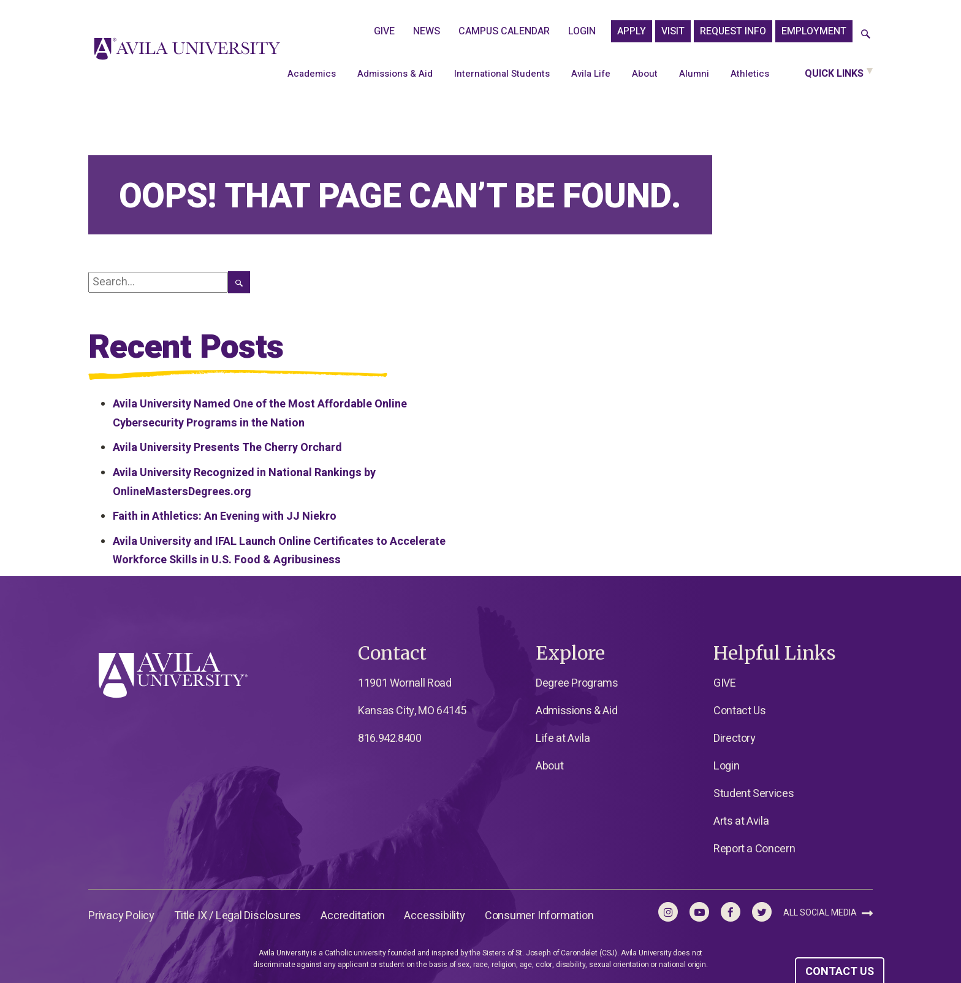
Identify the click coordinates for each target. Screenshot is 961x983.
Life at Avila (563, 738)
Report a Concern (754, 849)
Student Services (753, 793)
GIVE (384, 31)
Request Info (733, 31)
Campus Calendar (504, 31)
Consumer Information (539, 916)
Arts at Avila (741, 821)
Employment (813, 31)
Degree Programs (577, 683)
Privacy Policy (121, 916)
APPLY (631, 31)
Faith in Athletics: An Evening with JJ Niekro (224, 516)
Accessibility (434, 916)
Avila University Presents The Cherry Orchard (227, 447)
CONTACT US (839, 971)
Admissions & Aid (395, 73)
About (645, 73)
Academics (311, 73)
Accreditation (352, 916)
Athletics (750, 73)
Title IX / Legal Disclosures (237, 916)
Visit (673, 31)
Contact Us (739, 711)
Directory (734, 738)
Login (582, 31)
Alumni (694, 73)
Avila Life (590, 73)
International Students (502, 73)
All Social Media (828, 912)
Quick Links (834, 73)
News (426, 31)
